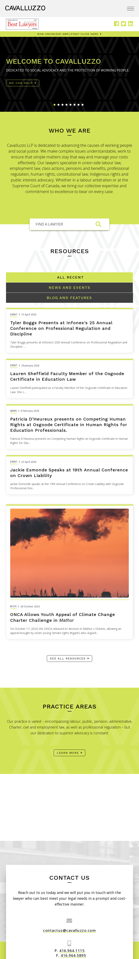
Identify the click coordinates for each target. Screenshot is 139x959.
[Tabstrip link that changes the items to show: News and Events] (69, 288)
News (13, 411)
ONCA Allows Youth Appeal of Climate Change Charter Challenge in (62, 617)
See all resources (68, 658)
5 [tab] (72, 106)
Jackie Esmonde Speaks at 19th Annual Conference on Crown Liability (69, 472)
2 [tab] (59, 106)
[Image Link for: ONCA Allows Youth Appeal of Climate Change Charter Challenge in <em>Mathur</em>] (69, 553)
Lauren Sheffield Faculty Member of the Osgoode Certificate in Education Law (67, 376)
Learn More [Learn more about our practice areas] (68, 752)
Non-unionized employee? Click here (67, 34)
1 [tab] (55, 106)
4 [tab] (67, 106)
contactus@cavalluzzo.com (69, 930)
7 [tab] (80, 106)
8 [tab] (84, 106)
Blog (13, 606)
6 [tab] (76, 106)
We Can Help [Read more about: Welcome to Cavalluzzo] (21, 83)
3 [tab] (63, 106)
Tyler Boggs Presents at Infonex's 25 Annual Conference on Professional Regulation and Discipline (61, 328)
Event (13, 314)
